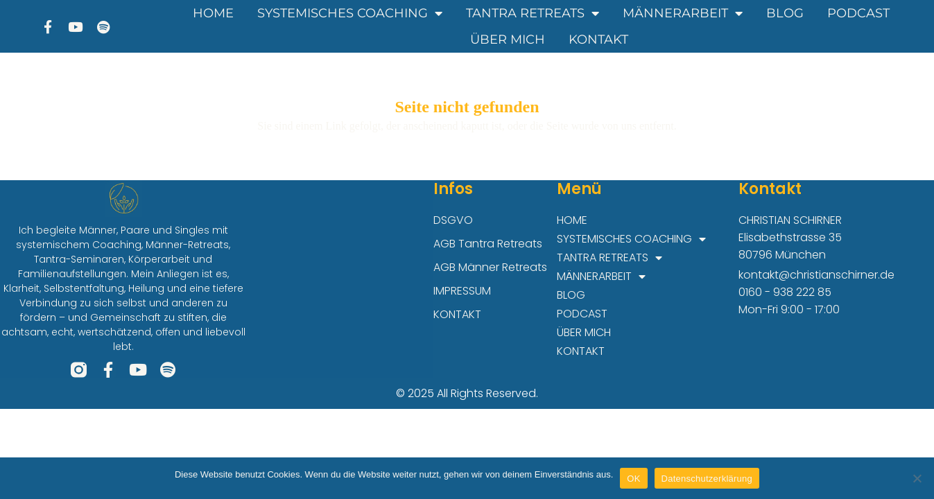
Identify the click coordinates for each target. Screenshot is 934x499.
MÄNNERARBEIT (683, 13)
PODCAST (858, 13)
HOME (213, 13)
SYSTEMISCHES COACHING (349, 13)
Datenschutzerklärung (706, 478)
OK (633, 478)
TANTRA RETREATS (532, 13)
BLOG (785, 13)
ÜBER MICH (507, 39)
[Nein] (917, 478)
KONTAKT (598, 39)
